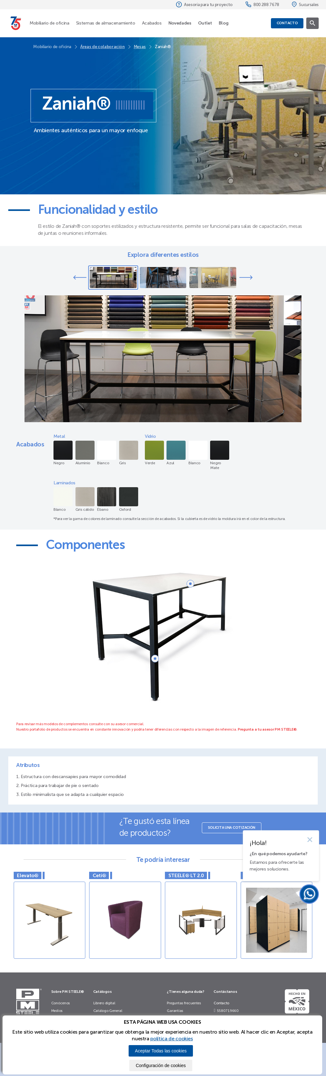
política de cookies (171, 1039)
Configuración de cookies (161, 1065)
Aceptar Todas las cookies (161, 1050)
